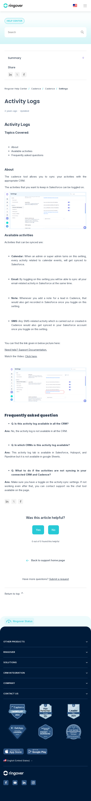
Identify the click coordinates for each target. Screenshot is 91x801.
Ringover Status (22, 621)
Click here (31, 356)
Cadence (36, 88)
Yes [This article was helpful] (38, 530)
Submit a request (59, 579)
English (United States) (18, 760)
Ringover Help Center (16, 88)
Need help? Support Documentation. (26, 349)
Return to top (14, 593)
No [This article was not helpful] (53, 530)
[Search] (45, 32)
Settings (63, 88)
